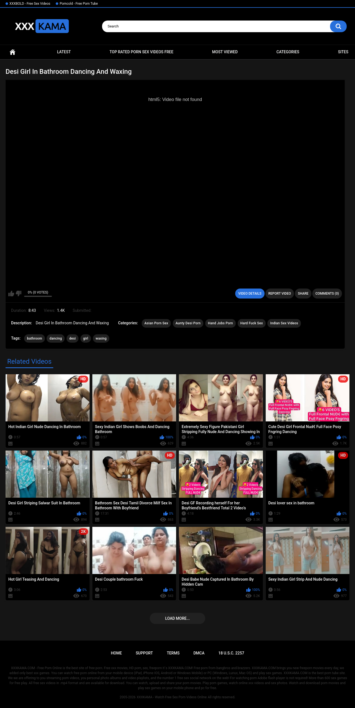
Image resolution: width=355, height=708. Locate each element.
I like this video (11, 293)
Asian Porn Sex (156, 323)
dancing (55, 338)
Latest (64, 52)
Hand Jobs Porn (220, 323)
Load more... (177, 618)
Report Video (279, 293)
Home (12, 52)
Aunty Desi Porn (188, 323)
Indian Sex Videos (284, 323)
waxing (101, 338)
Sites (343, 52)
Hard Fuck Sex (251, 323)
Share (303, 293)
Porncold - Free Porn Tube (79, 4)
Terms (173, 653)
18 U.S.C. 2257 (231, 653)
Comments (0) (327, 293)
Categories (288, 52)
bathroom (34, 338)
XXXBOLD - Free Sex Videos (29, 4)
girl (85, 338)
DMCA (198, 653)
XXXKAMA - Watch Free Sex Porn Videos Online (172, 697)
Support (144, 653)
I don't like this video (18, 293)
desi (72, 338)
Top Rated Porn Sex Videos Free (141, 52)
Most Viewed (225, 52)
